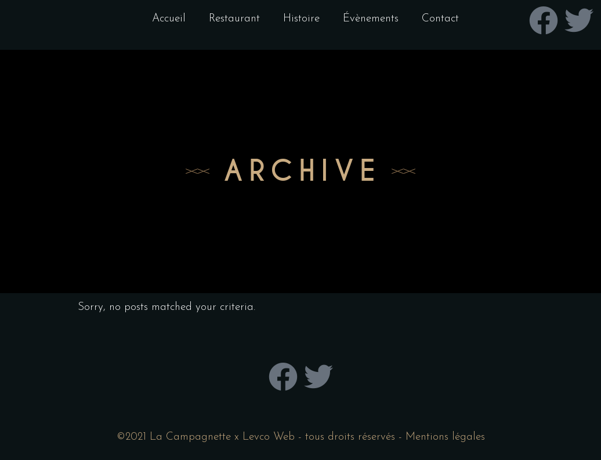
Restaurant (234, 18)
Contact (440, 18)
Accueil (169, 18)
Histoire (301, 18)
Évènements (371, 18)
